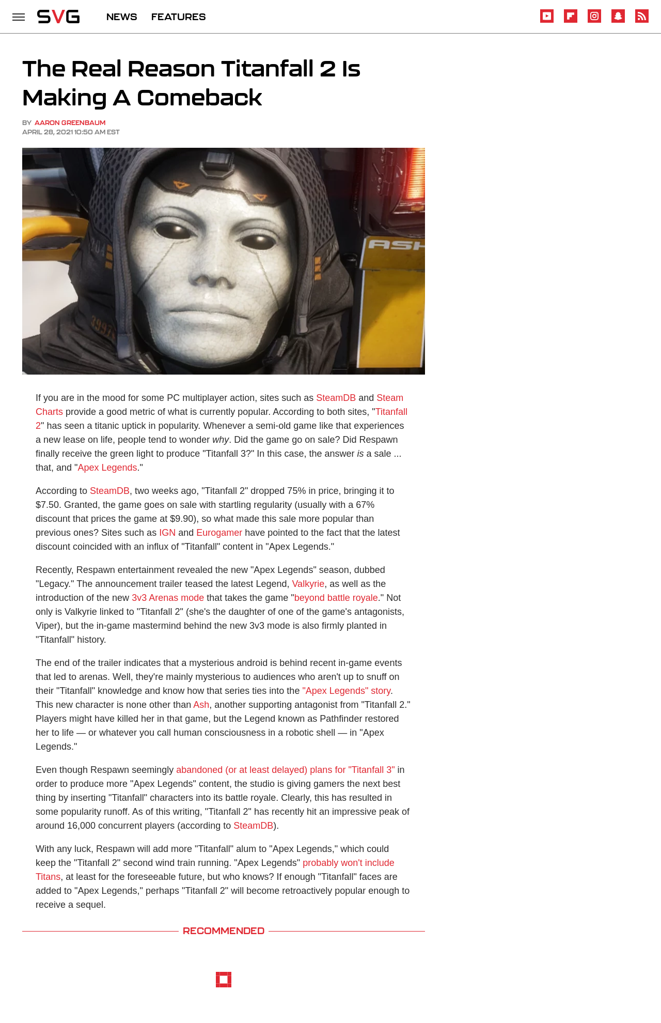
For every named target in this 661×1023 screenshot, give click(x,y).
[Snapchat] (618, 21)
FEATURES (178, 16)
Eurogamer (219, 533)
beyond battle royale (336, 598)
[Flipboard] (570, 21)
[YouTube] (547, 21)
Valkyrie (308, 584)
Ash (201, 705)
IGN (167, 533)
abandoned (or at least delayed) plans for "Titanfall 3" (285, 770)
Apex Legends (107, 467)
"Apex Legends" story (346, 691)
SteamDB (336, 398)
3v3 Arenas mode (168, 598)
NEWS (121, 16)
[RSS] (642, 21)
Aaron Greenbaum (70, 123)
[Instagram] (594, 21)
